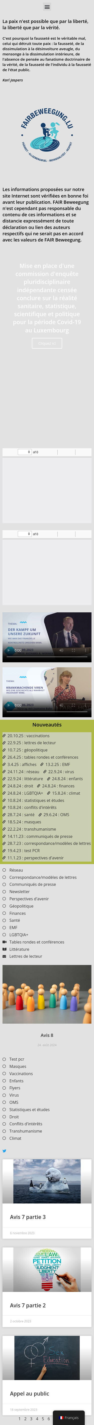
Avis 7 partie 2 (28, 1305)
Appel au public (29, 1393)
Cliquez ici (47, 343)
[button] (47, 6)
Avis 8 (47, 1035)
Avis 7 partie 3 (28, 1216)
